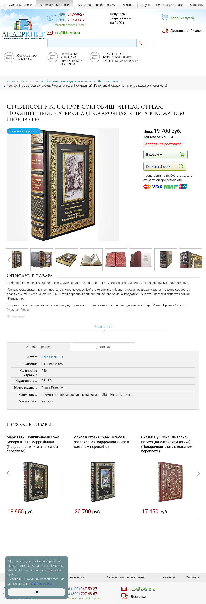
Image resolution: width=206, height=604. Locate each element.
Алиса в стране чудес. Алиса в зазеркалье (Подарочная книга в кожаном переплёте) (101, 442)
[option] (63, 184)
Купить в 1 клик (164, 166)
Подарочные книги (71, 577)
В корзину (164, 154)
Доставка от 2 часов (186, 31)
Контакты (196, 5)
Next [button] (196, 259)
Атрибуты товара (38, 347)
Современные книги (54, 5)
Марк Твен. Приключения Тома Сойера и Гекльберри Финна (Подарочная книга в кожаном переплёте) (33, 444)
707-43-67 (71, 20)
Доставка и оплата (169, 5)
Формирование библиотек (96, 5)
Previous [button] (10, 259)
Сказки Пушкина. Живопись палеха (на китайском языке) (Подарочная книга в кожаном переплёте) (167, 444)
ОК (36, 592)
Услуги (145, 5)
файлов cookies (42, 583)
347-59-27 (71, 14)
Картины (128, 5)
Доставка (103, 347)
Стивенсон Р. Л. (53, 357)
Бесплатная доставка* (162, 144)
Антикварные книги (18, 5)
